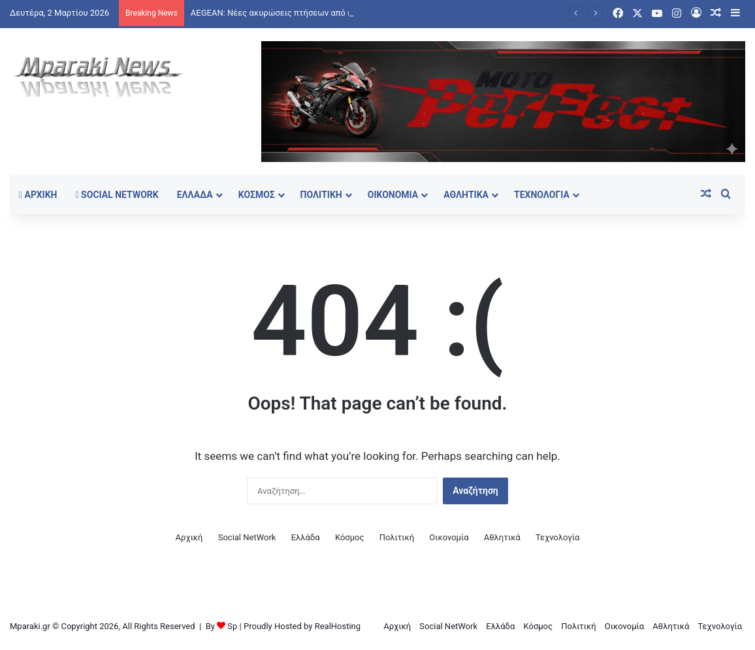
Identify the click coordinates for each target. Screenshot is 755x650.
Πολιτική (321, 194)
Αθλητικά (466, 194)
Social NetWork (117, 194)
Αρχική (38, 194)
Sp (232, 626)
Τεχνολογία (542, 194)
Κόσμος (256, 194)
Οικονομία (393, 194)
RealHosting (338, 626)
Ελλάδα (195, 194)
